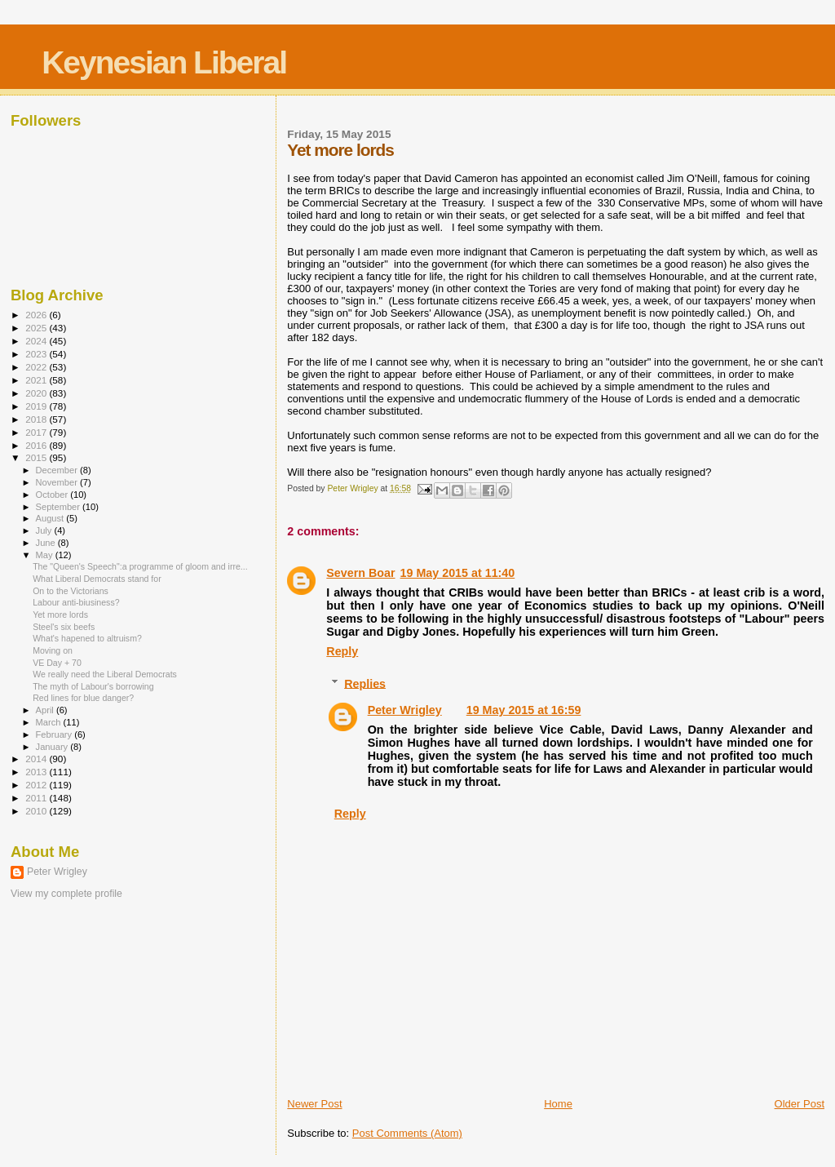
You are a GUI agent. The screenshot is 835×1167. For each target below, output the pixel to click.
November (58, 482)
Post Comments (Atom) (407, 1133)
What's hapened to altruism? (87, 638)
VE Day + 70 (57, 663)
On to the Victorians (70, 591)
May (45, 555)
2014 (37, 758)
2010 (37, 810)
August (51, 518)
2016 (37, 445)
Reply (342, 651)
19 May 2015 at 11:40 (457, 572)
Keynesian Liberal (164, 62)
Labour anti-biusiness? (76, 602)
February (55, 734)
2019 (37, 406)
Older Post (799, 1104)
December (58, 470)
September (59, 507)
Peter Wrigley (405, 710)
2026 (37, 314)
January (53, 747)
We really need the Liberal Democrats (105, 674)
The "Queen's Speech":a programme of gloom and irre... (140, 566)
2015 (37, 457)
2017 (37, 432)
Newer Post (314, 1104)
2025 (37, 327)
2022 (37, 367)
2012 (37, 784)
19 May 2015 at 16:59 (523, 710)
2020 (37, 393)
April (46, 710)
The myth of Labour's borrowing (93, 686)
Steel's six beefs (64, 627)
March (50, 722)
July (45, 530)
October (53, 494)
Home (558, 1104)
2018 (37, 419)
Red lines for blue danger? (83, 698)
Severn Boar (360, 572)
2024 (37, 340)
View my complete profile (66, 893)
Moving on (53, 650)
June (47, 543)
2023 (37, 353)
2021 (37, 380)
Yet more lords (60, 614)
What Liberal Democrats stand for (97, 579)
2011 (37, 797)
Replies (365, 683)
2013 (37, 771)
